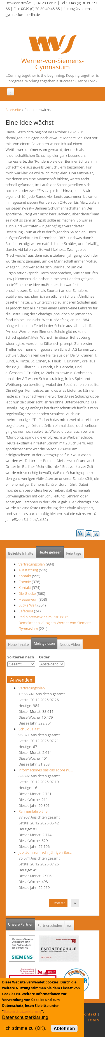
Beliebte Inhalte (20, 553)
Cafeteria (25, 610)
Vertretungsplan (31, 564)
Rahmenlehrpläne (33, 811)
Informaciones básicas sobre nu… (45, 770)
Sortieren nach (20, 657)
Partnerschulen (50, 925)
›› (75, 902)
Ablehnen (64, 1028)
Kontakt (24, 575)
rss (69, 925)
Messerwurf (28, 599)
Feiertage (73, 553)
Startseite (13, 109)
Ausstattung (28, 569)
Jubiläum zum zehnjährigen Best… (45, 852)
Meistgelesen (44, 643)
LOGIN (93, 1019)
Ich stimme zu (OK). (25, 1028)
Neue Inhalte (18, 644)
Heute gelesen (49, 552)
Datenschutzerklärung (22, 1011)
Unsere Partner (21, 923)
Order (44, 657)
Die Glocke (27, 593)
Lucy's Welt (27, 605)
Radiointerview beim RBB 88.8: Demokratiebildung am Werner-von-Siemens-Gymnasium (55, 622)
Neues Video (70, 644)
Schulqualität (28, 729)
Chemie (24, 581)
